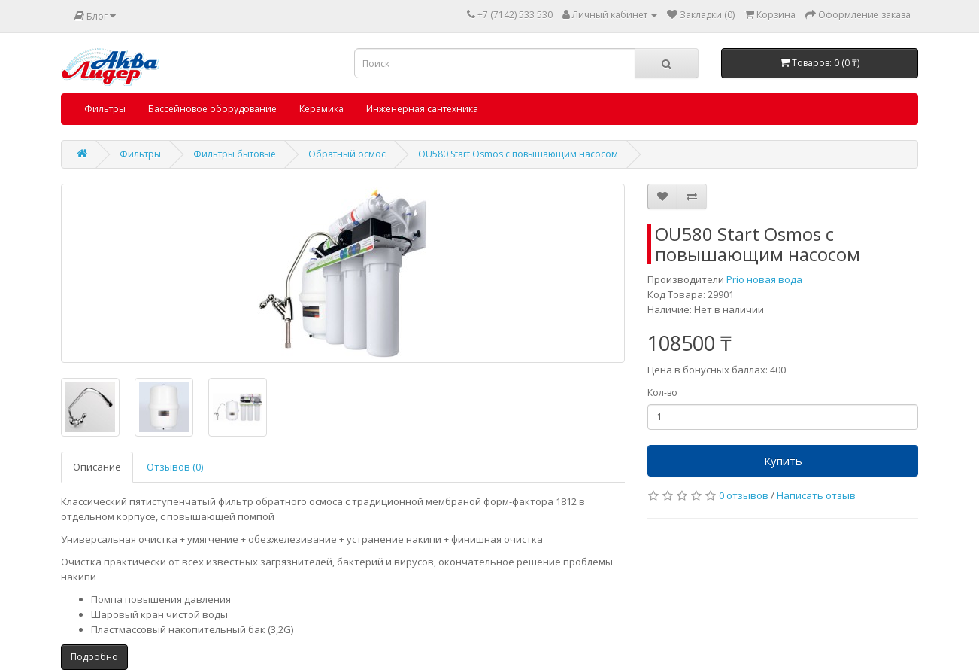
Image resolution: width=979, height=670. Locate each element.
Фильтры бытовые (234, 154)
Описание (97, 467)
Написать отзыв (816, 495)
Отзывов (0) (175, 467)
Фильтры (105, 108)
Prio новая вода (764, 279)
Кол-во (662, 392)
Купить (783, 460)
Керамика (321, 108)
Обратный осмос (347, 154)
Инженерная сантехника (422, 108)
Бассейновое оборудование (212, 108)
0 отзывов (743, 495)
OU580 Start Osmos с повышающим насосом (518, 154)
